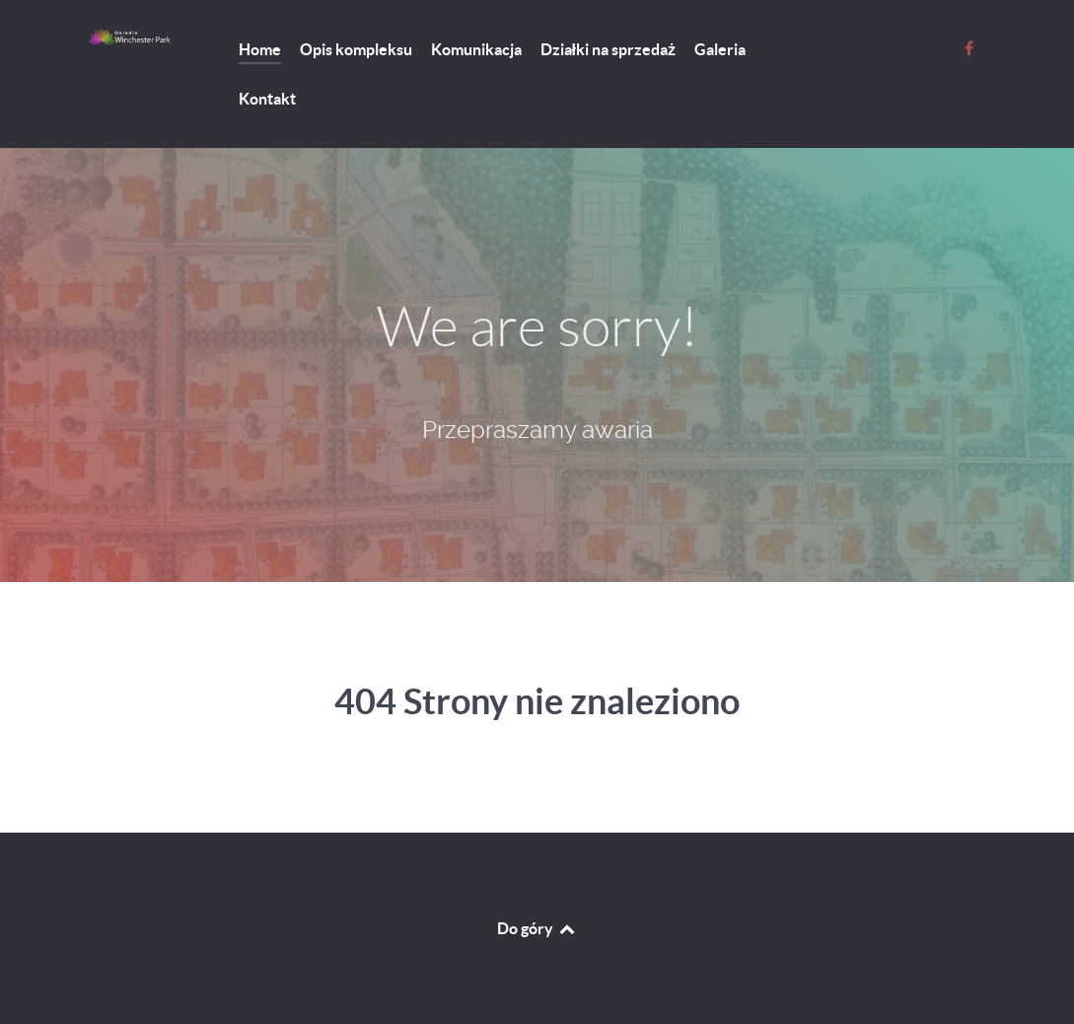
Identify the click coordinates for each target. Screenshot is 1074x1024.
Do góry (537, 928)
